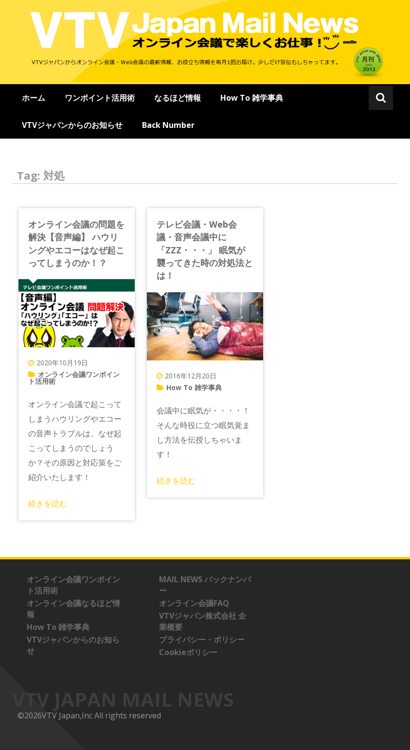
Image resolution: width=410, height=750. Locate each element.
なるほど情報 (177, 97)
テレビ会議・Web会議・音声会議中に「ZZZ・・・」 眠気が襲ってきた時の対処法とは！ (205, 250)
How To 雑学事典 (251, 97)
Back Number (168, 125)
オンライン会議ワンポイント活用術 (74, 378)
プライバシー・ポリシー (202, 639)
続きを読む (47, 503)
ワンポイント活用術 (100, 97)
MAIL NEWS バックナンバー (205, 585)
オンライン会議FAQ (194, 603)
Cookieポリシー (188, 652)
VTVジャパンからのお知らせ (72, 125)
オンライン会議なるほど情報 (73, 609)
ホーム (33, 97)
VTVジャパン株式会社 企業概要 (202, 621)
